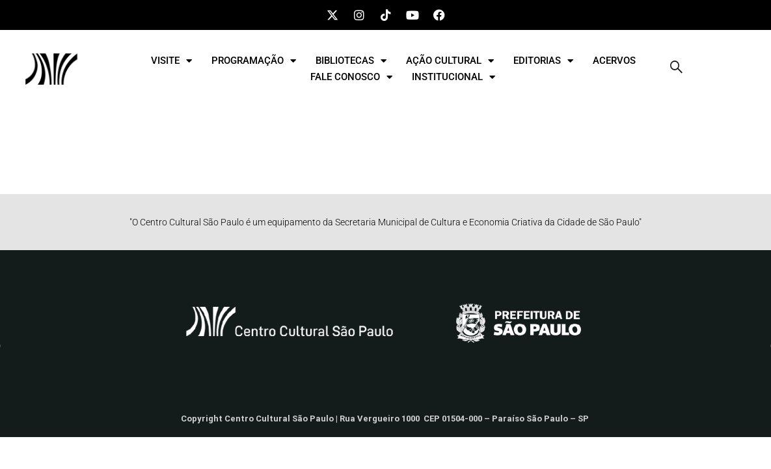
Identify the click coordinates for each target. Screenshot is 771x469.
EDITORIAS (543, 61)
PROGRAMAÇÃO (253, 61)
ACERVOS (614, 60)
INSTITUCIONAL (453, 77)
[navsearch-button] (676, 69)
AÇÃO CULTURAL (450, 61)
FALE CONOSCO (351, 77)
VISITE (171, 61)
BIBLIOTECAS (351, 61)
